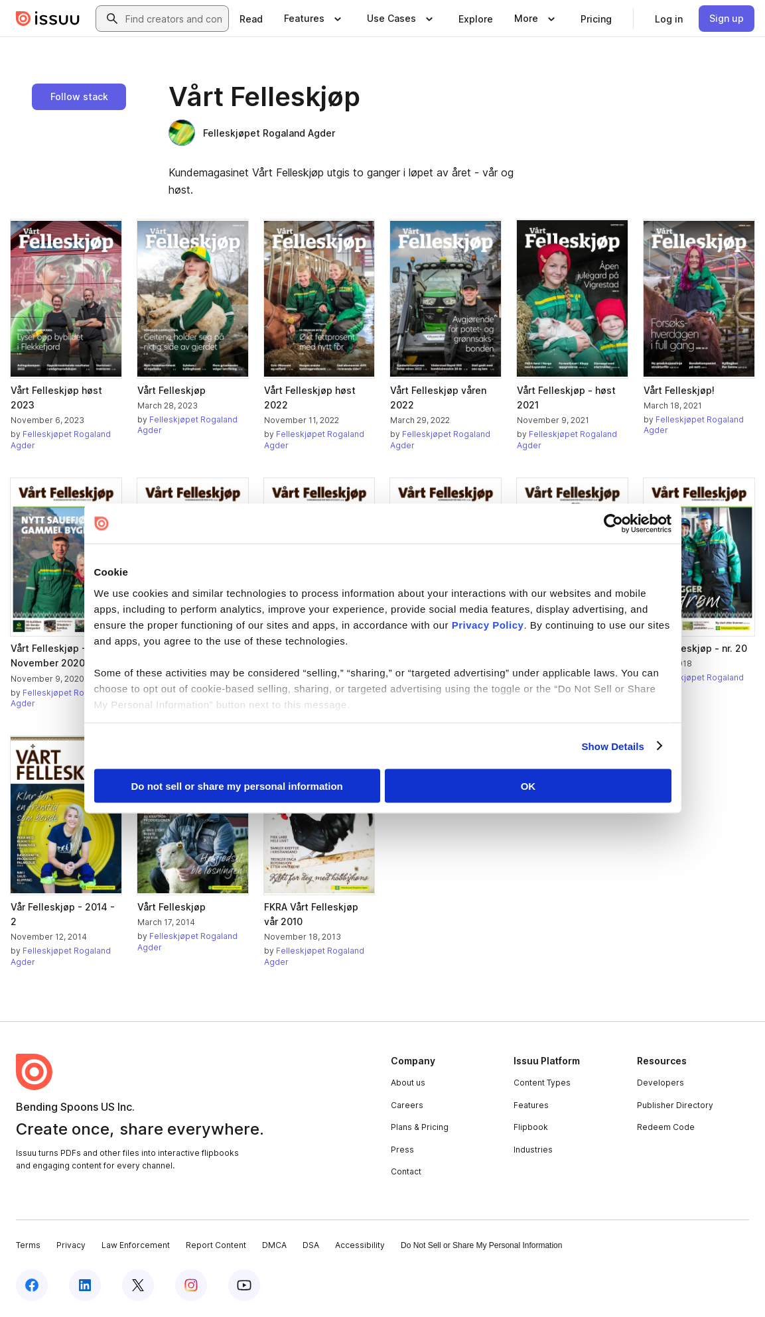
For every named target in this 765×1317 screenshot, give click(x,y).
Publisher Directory (675, 1105)
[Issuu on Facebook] (32, 1285)
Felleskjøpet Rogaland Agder (252, 132)
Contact (406, 1171)
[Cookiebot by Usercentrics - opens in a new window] (613, 524)
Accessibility (360, 1245)
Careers (407, 1105)
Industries (533, 1150)
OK (528, 786)
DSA (311, 1245)
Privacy (71, 1245)
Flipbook (531, 1127)
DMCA (274, 1245)
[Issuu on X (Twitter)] (138, 1285)
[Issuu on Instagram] (191, 1285)
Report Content (216, 1245)
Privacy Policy (488, 624)
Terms (28, 1245)
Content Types (542, 1083)
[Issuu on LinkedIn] (85, 1285)
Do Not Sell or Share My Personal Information (481, 1245)
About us (408, 1083)
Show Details (613, 745)
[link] (251, 18)
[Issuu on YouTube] (244, 1285)
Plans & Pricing (420, 1127)
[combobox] (174, 18)
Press (402, 1150)
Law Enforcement (136, 1245)
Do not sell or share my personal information (237, 786)
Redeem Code (666, 1127)
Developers (660, 1083)
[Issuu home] (48, 18)
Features (531, 1105)
